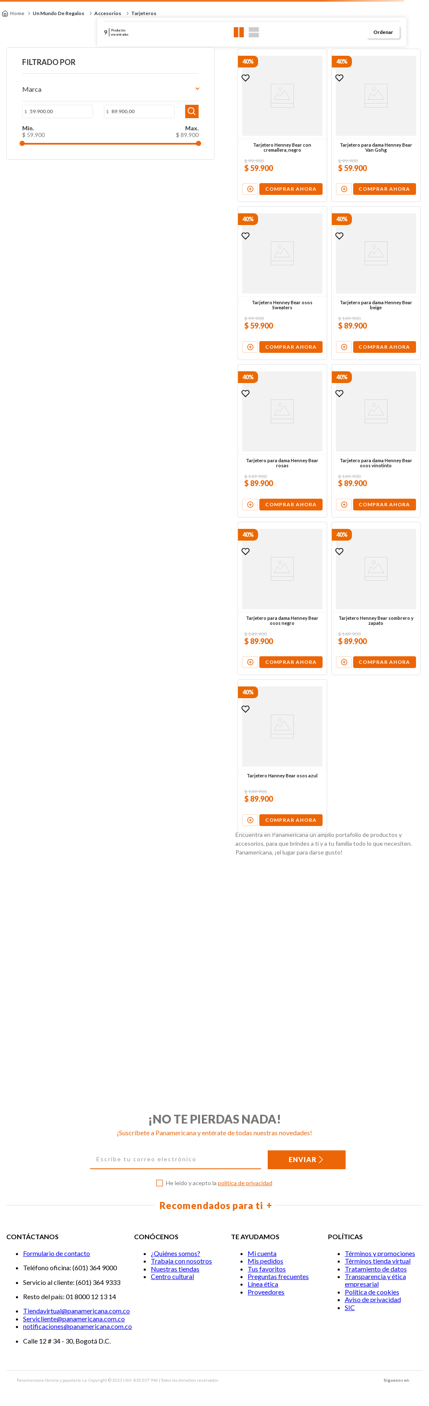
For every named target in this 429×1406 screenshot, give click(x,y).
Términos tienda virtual (378, 1261)
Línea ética (263, 1284)
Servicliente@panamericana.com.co (74, 1319)
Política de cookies (372, 1292)
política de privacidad (245, 1182)
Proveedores (266, 1292)
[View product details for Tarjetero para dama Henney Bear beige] (335, 337)
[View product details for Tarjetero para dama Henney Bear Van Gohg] (335, 143)
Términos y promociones (380, 1253)
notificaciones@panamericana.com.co (77, 1327)
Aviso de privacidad (373, 1300)
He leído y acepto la (219, 1183)
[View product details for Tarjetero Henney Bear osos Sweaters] (183, 337)
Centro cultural (172, 1277)
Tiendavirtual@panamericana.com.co (76, 1311)
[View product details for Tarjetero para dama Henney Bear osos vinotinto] (335, 531)
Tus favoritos (267, 1269)
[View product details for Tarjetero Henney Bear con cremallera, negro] (183, 143)
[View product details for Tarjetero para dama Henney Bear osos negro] (183, 725)
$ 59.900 (24, 136)
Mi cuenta (262, 1253)
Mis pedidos (265, 1261)
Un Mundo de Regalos (58, 13)
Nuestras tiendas (175, 1269)
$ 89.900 (79, 136)
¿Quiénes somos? (175, 1253)
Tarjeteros (143, 13)
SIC (350, 1307)
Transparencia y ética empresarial (375, 1280)
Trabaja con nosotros (181, 1261)
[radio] (239, 32)
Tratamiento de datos (376, 1269)
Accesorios (107, 13)
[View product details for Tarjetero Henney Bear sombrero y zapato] (335, 725)
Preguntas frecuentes (278, 1277)
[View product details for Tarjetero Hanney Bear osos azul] (183, 919)
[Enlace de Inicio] (13, 13)
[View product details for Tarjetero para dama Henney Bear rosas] (183, 531)
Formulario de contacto (56, 1253)
